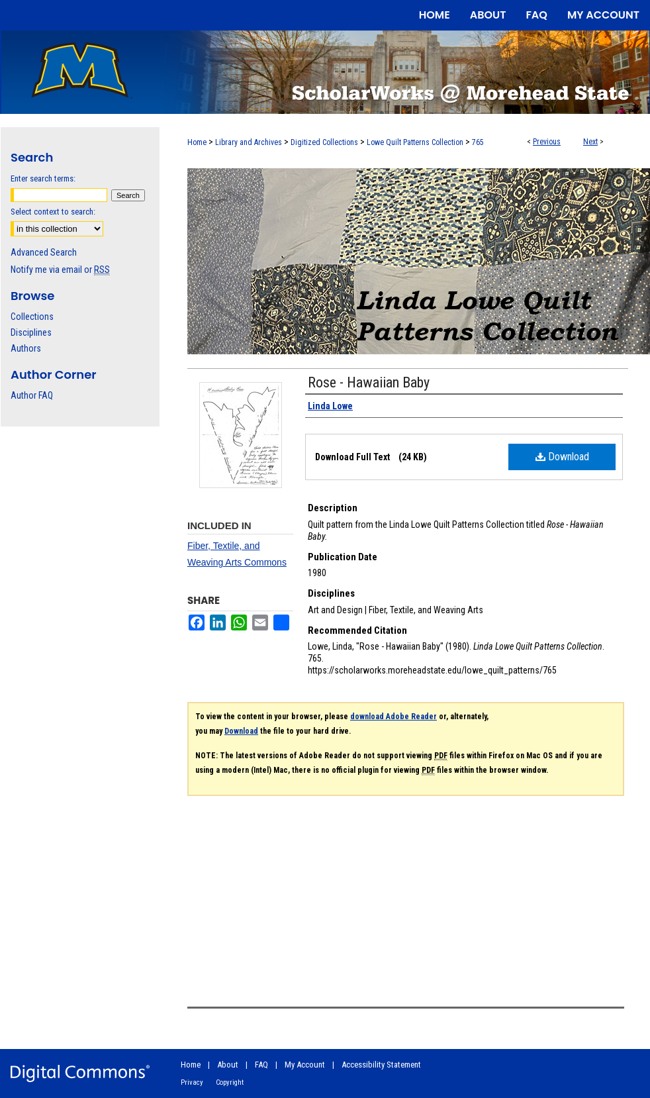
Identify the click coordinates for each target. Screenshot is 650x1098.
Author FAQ (32, 395)
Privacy (192, 1082)
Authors (26, 348)
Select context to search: (53, 212)
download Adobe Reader (393, 716)
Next (590, 141)
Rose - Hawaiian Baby (369, 382)
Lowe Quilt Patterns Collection (415, 142)
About (227, 1065)
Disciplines (31, 332)
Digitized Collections (324, 142)
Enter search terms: (43, 178)
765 (478, 142)
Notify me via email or (60, 269)
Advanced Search (44, 252)
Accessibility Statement (381, 1065)
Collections (32, 316)
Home (197, 142)
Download (562, 456)
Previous (547, 141)
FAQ (261, 1065)
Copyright (230, 1082)
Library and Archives (248, 142)
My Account (305, 1065)
